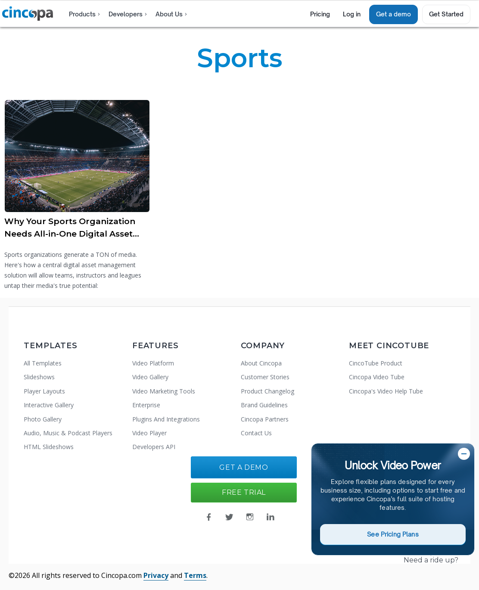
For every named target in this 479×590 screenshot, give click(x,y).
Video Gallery (150, 377)
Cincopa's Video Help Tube (386, 391)
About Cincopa (261, 363)
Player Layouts (44, 391)
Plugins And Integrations (166, 419)
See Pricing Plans (392, 534)
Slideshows (39, 377)
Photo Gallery (43, 419)
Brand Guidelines (264, 405)
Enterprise (146, 405)
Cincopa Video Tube (376, 377)
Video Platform (153, 363)
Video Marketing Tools (163, 391)
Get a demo (393, 14)
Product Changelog (267, 391)
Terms (195, 575)
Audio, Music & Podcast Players (68, 433)
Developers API (153, 447)
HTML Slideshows (49, 447)
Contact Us (256, 433)
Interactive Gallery (49, 405)
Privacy (155, 575)
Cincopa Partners (265, 419)
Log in (352, 14)
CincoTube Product (375, 363)
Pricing (320, 14)
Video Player (149, 433)
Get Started (446, 14)
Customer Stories (265, 377)
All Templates (43, 363)
